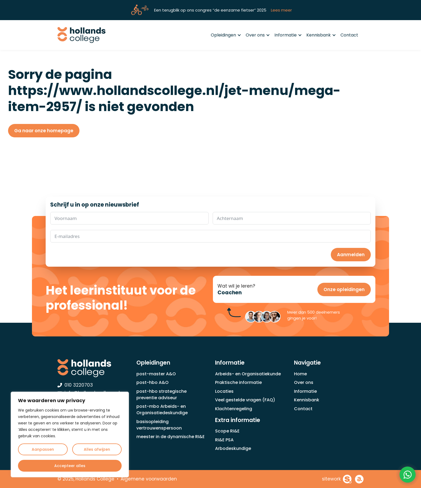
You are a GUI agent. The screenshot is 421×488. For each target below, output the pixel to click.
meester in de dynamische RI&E (170, 437)
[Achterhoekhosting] (359, 479)
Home (300, 374)
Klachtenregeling (233, 409)
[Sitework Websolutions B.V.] (337, 479)
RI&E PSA (224, 440)
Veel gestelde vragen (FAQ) (245, 400)
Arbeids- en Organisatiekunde (248, 374)
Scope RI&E (227, 431)
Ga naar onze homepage (43, 130)
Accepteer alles (69, 465)
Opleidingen (225, 35)
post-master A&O (156, 374)
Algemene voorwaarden (149, 479)
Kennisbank (320, 35)
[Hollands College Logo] (92, 368)
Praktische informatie (238, 382)
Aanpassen (43, 449)
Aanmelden (351, 254)
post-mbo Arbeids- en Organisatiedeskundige (162, 409)
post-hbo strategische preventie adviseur (161, 394)
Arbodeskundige (233, 448)
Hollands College (94, 479)
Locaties (224, 391)
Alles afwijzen (97, 449)
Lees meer (281, 10)
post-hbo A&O (152, 382)
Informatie (287, 35)
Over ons (257, 35)
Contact (349, 35)
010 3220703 (75, 385)
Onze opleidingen (344, 289)
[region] (70, 434)
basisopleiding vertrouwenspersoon (159, 425)
